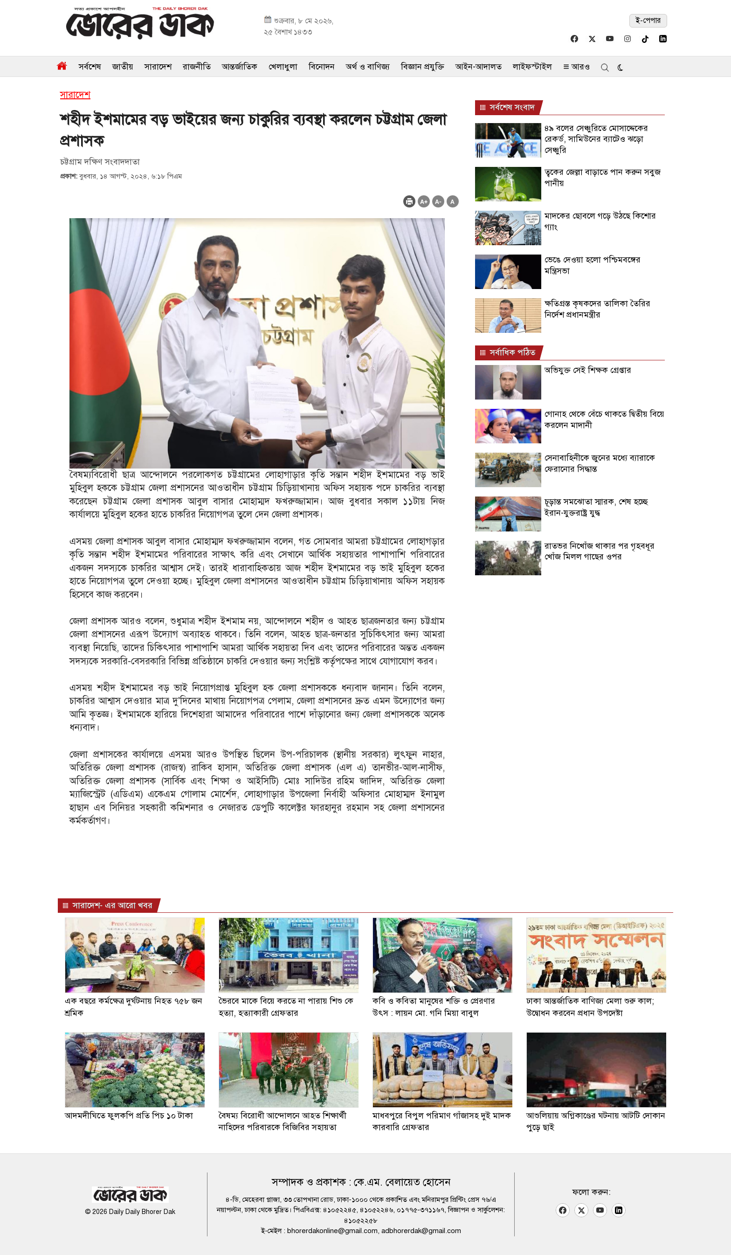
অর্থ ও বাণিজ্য (368, 67)
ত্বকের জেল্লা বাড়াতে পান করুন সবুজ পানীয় (603, 177)
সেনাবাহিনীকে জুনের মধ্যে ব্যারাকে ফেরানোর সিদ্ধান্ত (600, 463)
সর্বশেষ (90, 67)
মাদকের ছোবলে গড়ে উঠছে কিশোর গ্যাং (600, 221)
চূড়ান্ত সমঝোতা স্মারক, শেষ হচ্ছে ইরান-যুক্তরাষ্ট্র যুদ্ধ (596, 506)
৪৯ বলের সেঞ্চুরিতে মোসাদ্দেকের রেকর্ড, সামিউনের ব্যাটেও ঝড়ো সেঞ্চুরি (596, 139)
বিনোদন (322, 67)
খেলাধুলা (283, 67)
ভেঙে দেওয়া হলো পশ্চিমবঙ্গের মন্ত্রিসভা (593, 265)
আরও (576, 67)
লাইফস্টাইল (532, 67)
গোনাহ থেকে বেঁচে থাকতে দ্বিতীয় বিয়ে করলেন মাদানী (604, 419)
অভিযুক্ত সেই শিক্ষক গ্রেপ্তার (588, 370)
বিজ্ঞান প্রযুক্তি (422, 67)
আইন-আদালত (478, 67)
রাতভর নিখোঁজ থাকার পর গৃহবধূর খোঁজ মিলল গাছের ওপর (600, 551)
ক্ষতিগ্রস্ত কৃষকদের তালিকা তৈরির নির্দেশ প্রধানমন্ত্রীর (597, 308)
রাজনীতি (197, 67)
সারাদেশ (158, 67)
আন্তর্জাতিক (239, 67)
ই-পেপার (648, 20)
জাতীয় (122, 67)
